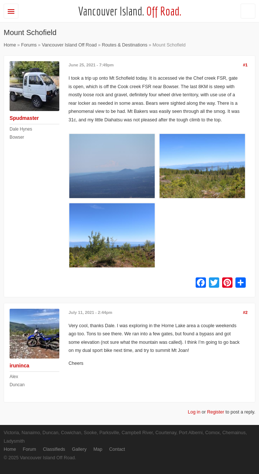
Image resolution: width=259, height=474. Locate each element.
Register (215, 412)
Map (97, 449)
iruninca (19, 366)
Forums (28, 45)
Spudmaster (24, 118)
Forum (29, 449)
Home (10, 45)
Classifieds (54, 449)
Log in (194, 412)
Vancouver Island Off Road (69, 45)
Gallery (79, 449)
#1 (245, 65)
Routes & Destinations (124, 45)
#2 (245, 312)
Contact (117, 449)
